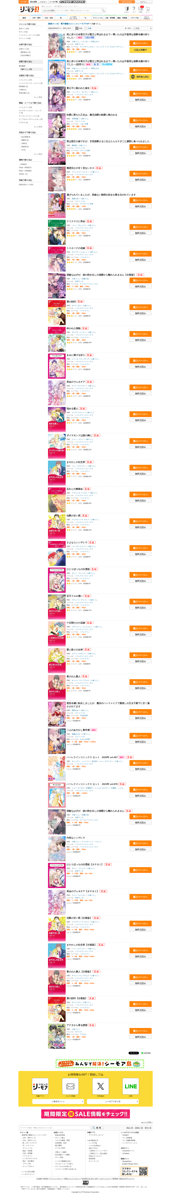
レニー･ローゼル (78, 788)
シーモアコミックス (73, 18)
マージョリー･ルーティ (80, 172)
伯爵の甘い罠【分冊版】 (80, 918)
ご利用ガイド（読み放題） (98, 1153)
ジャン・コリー (77, 439)
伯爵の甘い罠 (74, 515)
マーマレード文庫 (86, 204)
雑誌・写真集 (122, 18)
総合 (24, 18)
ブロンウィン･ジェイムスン (82, 627)
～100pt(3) (23, 164)
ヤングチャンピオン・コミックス (92, 47)
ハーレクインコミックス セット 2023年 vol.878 (92, 784)
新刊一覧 (148, 1128)
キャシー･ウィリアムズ (80, 680)
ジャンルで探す (49, 10)
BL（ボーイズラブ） (30, 1143)
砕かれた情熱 (74, 328)
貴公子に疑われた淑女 (78, 88)
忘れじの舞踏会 (75, 489)
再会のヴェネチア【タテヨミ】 (83, 891)
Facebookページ (128, 1151)
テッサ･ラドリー (78, 412)
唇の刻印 (71, 301)
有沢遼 (94, 761)
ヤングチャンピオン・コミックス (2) (30, 112)
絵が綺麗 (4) (25, 137)
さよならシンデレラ (77, 542)
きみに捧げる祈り (76, 355)
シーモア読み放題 (28, 1172)
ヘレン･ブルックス (79, 225)
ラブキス (83, 1034)
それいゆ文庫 (85, 739)
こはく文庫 (84, 124)
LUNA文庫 (84, 715)
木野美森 (75, 119)
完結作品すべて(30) (26, 185)
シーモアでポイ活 (112, 1101)
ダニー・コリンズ (78, 573)
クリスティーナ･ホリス (80, 520)
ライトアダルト (146, 18)
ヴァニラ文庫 (85, 151)
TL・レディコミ (28, 1145)
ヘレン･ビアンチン (79, 466)
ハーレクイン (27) (25, 80)
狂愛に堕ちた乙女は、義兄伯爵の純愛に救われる (92, 115)
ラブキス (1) (23, 122)
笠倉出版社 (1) (24, 93)
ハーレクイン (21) (25, 107)
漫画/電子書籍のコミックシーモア (34, 1135)
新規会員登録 (60, 1135)
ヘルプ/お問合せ (95, 1146)
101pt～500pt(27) (25, 167)
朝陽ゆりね (76, 734)
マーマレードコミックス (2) (29, 116)
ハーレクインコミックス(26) (29, 35)
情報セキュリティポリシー (72, 1178)
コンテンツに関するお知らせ (65, 1169)
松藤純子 (89, 788)
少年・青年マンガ (29, 1138)
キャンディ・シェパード (81, 761)
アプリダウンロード (96, 1135)
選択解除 (22, 66)
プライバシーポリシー (56, 1178)
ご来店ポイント (58, 1101)
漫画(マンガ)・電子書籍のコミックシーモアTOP (68, 24)
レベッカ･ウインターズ (80, 359)
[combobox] (81, 10)
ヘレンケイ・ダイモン (80, 92)
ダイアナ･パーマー (79, 332)
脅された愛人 (74, 676)
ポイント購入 (60, 1138)
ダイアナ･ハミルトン (79, 252)
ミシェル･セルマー (102, 788)
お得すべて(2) (24, 49)
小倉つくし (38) (26, 69)
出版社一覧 (139, 1128)
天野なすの (95, 42)
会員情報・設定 (61, 1143)
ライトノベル (98, 18)
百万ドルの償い (75, 596)
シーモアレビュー (28, 1174)
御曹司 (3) (25, 140)
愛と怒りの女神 (75, 649)
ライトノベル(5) (25, 38)
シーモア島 (53, 2)
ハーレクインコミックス (84, 95)
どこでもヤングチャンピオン (117, 47)
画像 (87, 28)
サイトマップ (94, 1161)
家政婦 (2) (25, 147)
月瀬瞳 (113, 788)
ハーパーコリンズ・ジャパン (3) (30, 83)
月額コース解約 (61, 1152)
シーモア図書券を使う (63, 1161)
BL (61, 18)
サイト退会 (59, 1157)
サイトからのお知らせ (63, 1166)
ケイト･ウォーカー (79, 386)
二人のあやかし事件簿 (78, 730)
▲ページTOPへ (147, 1122)
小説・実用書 (110, 18)
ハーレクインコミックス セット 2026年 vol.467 (92, 757)
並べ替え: (129, 28)
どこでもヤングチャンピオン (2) (30, 119)
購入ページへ (140, 43)
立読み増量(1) (25, 55)
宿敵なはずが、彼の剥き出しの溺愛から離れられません (96, 811)
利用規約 (45, 1178)
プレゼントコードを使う (64, 1164)
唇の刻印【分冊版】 (77, 998)
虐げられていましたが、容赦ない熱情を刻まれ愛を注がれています (101, 195)
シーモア (23, 2)
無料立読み (140, 100)
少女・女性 (49, 18)
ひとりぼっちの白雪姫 (78, 569)
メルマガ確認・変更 (62, 1140)
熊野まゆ (75, 710)
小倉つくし (76, 42)
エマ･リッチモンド (79, 654)
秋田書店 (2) (23, 86)
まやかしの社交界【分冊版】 (82, 945)
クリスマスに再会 (76, 221)
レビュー (43, 2)
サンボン (85, 42)
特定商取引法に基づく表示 (90, 1178)
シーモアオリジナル (30, 1158)
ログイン (143, 2)
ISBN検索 (115, 1178)
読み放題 (33, 2)
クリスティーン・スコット (92, 842)
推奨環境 (92, 1159)
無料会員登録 (127, 2)
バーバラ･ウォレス (79, 546)
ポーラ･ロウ (76, 306)
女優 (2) (24, 143)
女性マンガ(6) (24, 29)
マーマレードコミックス (89, 284)
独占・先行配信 (28, 1161)
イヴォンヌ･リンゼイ (79, 493)
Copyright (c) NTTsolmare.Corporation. (85, 1192)
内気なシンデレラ (76, 838)
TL (85, 18)
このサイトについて (105, 1178)
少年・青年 (36, 18)
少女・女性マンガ (29, 1140)
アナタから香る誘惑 (77, 1025)
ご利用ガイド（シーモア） (98, 1151)
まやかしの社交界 (76, 462)
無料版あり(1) (25, 52)
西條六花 (75, 199)
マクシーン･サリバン (79, 600)
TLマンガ (78, 1032)
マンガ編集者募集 (128, 1140)
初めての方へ (94, 1148)
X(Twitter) (125, 1153)
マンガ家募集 (127, 1138)
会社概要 (39, 1178)
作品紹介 (125, 1135)
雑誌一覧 (130, 1128)
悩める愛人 (73, 408)
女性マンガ (79, 44)
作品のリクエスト (95, 1156)
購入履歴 (58, 1145)
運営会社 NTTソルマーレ (127, 1178)
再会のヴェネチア (76, 382)
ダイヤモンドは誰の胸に (80, 435)
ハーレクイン (85, 230)
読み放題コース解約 (62, 1155)
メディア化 (134, 18)
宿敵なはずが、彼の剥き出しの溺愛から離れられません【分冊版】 (101, 275)
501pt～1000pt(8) (25, 171)
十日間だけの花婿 (76, 623)
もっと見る (38, 97)
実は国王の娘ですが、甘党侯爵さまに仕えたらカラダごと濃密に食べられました (108, 141)
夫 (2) (23, 150)
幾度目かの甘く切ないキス (81, 168)
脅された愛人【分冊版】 (80, 971)
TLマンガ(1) (23, 32)
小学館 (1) (22, 90)
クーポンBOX (60, 1148)
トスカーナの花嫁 (76, 248)
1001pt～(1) (23, 174)
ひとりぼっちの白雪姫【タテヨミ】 (85, 864)
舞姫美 (74, 145)
